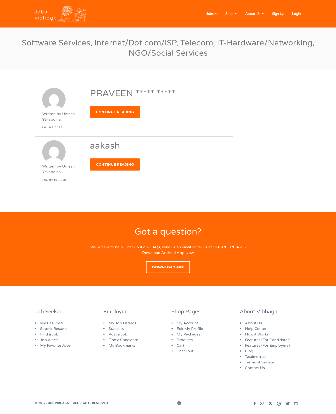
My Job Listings (122, 323)
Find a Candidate (123, 340)
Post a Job (117, 334)
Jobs (210, 14)
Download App (168, 267)
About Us (252, 14)
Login (296, 14)
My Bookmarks (122, 345)
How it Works (257, 334)
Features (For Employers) (267, 345)
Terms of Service (259, 362)
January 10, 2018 (54, 179)
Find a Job (49, 334)
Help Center (256, 328)
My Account (187, 323)
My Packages (188, 334)
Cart (180, 345)
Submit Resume (53, 328)
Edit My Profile (190, 328)
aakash (105, 145)
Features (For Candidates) (267, 340)
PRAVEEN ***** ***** (132, 93)
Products (185, 340)
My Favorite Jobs (55, 345)
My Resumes (51, 323)
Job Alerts (49, 340)
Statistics (116, 328)
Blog (249, 351)
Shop (229, 14)
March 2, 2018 (52, 127)
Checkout (185, 351)
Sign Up (278, 14)
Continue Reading (115, 112)
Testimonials (255, 356)
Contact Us (255, 368)
